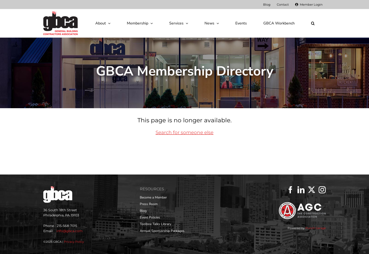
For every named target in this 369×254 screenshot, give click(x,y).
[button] (313, 23)
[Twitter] (311, 189)
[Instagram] (322, 189)
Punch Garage (315, 228)
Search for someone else (184, 132)
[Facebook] (290, 189)
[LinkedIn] (301, 189)
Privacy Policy (74, 241)
